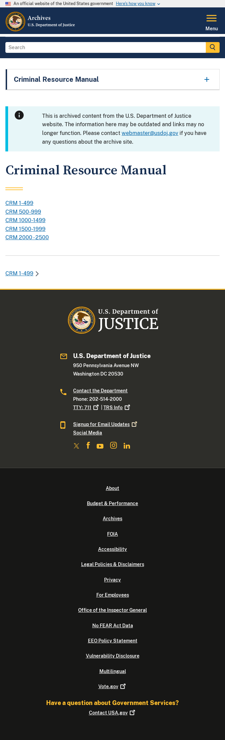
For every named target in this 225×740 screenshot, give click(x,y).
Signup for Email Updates (105, 424)
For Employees (112, 595)
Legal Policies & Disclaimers (112, 564)
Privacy (112, 580)
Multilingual (112, 671)
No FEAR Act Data (112, 625)
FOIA (112, 534)
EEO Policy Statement (112, 640)
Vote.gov (112, 686)
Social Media (87, 432)
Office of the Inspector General (112, 610)
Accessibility (112, 549)
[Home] (40, 30)
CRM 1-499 (19, 273)
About (112, 488)
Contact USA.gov (112, 712)
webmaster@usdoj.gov (150, 133)
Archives (112, 518)
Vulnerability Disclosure (112, 656)
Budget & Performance (112, 503)
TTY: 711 (86, 407)
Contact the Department (100, 390)
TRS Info (117, 407)
